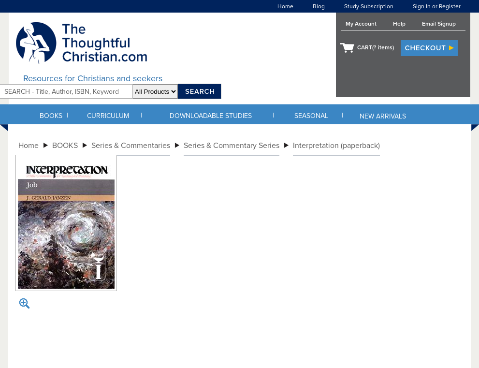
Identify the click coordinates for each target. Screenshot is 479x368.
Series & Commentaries (130, 145)
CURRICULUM (108, 116)
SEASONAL (311, 116)
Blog (319, 6)
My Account (361, 23)
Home (285, 6)
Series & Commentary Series (231, 145)
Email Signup (439, 23)
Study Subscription (368, 6)
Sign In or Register (437, 6)
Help (399, 23)
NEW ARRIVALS (383, 116)
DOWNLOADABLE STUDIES (211, 116)
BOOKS (51, 116)
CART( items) (375, 47)
